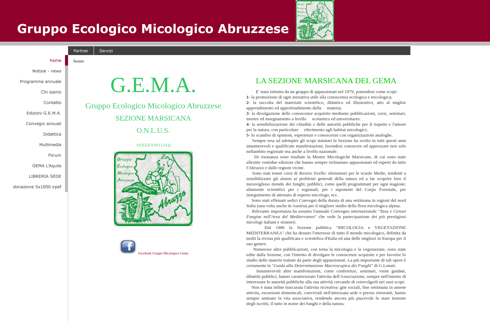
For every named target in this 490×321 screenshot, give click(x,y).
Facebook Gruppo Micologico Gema (163, 253)
